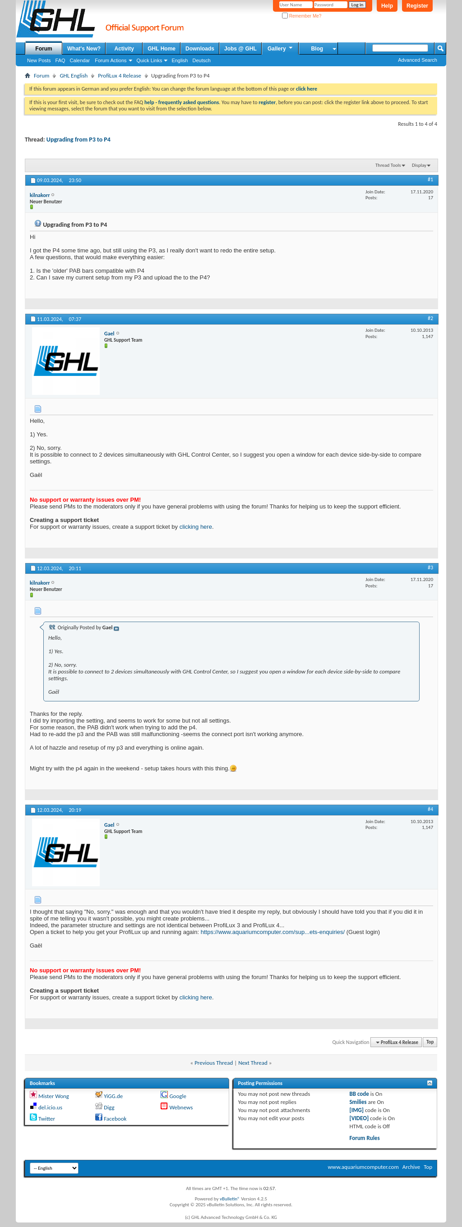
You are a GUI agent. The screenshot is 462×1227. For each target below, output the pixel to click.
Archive (411, 1166)
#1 (430, 179)
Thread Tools (388, 165)
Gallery (281, 48)
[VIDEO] (359, 1118)
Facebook (115, 1118)
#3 (430, 567)
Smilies (357, 1102)
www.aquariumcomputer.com (363, 1166)
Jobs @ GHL (240, 49)
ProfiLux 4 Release (119, 75)
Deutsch (201, 60)
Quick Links (149, 60)
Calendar (80, 60)
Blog (317, 49)
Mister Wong (53, 1096)
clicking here (196, 526)
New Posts (39, 60)
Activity (124, 49)
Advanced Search (417, 60)
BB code (359, 1093)
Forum (43, 49)
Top (430, 1042)
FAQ (60, 60)
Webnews (181, 1107)
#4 (430, 809)
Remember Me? (301, 16)
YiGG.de (113, 1096)
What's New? (84, 49)
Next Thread (253, 1062)
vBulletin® (230, 1199)
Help (387, 6)
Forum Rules (364, 1138)
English (179, 60)
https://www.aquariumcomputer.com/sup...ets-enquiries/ (273, 932)
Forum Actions (110, 60)
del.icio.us (50, 1107)
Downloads (199, 49)
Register (417, 6)
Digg (109, 1107)
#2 (430, 318)
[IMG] (356, 1110)
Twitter (46, 1118)
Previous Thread (213, 1062)
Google (177, 1096)
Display (419, 165)
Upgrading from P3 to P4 (78, 139)
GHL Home (162, 49)
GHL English (74, 75)
